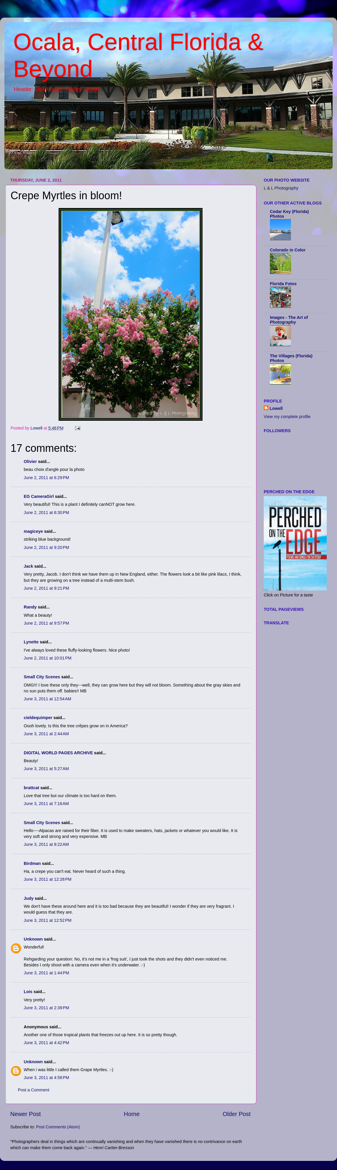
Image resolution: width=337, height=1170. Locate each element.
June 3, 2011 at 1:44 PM (46, 973)
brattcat (31, 787)
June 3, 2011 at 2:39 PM (46, 1007)
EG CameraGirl (39, 496)
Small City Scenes (42, 676)
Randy (30, 607)
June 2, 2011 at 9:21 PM (46, 588)
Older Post (237, 1114)
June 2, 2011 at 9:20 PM (46, 547)
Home (132, 1114)
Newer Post (25, 1114)
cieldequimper (38, 717)
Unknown (33, 939)
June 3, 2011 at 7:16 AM (46, 803)
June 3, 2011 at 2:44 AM (46, 733)
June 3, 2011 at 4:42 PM (46, 1042)
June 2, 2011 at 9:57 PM (46, 623)
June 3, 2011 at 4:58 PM (46, 1077)
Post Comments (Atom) (58, 1127)
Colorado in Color (288, 250)
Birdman (32, 863)
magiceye (33, 531)
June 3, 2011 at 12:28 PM (48, 879)
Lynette (31, 642)
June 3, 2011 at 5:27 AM (46, 768)
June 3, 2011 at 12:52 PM (48, 920)
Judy (29, 898)
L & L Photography (281, 188)
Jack (28, 566)
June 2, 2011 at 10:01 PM (48, 658)
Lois (28, 991)
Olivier (30, 461)
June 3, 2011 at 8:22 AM (46, 844)
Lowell (276, 408)
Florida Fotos (283, 283)
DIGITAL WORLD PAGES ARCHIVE (58, 752)
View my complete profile (287, 416)
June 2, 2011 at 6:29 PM (46, 477)
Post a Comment (33, 1090)
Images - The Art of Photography (289, 319)
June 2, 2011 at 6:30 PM (46, 512)
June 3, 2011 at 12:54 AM (47, 698)
